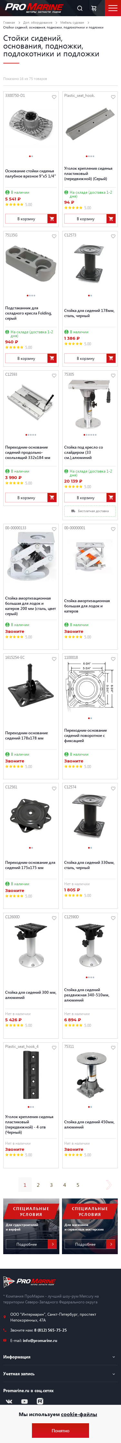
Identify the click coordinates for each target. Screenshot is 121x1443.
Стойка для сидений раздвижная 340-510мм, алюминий (86, 994)
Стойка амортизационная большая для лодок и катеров (87, 605)
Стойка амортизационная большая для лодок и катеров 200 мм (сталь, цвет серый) (30, 605)
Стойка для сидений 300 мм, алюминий (30, 995)
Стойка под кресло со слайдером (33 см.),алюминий (83, 452)
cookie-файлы (79, 1414)
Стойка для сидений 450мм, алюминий (89, 1124)
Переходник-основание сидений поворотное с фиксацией (85, 735)
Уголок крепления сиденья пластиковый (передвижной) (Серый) (88, 173)
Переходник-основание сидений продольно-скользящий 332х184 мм (27, 452)
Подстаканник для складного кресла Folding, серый (28, 313)
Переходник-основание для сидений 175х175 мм (30, 865)
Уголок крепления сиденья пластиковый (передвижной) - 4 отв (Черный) (29, 1124)
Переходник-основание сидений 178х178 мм (26, 735)
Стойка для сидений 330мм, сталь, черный (89, 865)
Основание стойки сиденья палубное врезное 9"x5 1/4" (30, 173)
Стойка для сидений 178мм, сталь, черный (89, 313)
